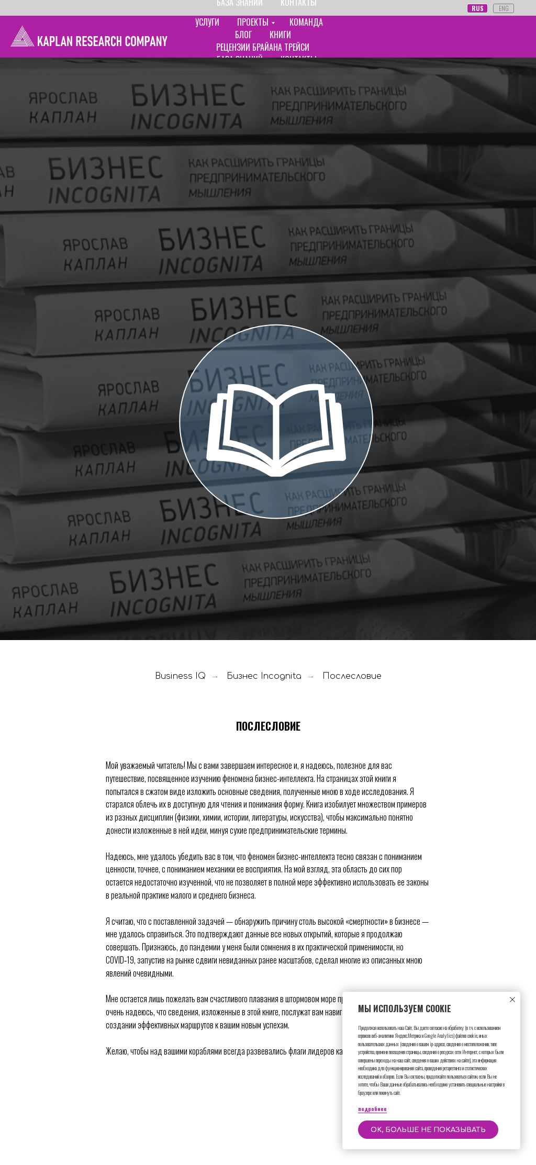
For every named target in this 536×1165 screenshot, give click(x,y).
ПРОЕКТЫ (253, 22)
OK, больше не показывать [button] (428, 1130)
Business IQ (180, 676)
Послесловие (352, 676)
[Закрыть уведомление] (512, 999)
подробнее (372, 1109)
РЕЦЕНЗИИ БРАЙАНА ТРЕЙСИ (262, 47)
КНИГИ (280, 34)
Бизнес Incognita (264, 676)
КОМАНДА (306, 22)
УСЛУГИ (207, 22)
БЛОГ (243, 34)
